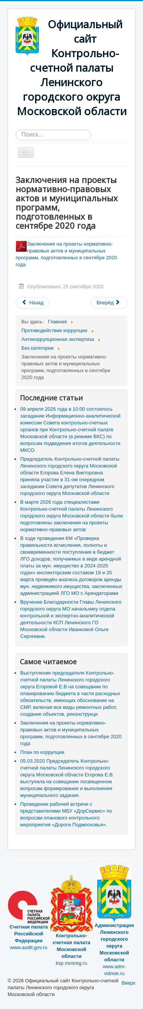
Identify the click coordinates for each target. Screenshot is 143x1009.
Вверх (128, 983)
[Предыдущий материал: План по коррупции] (32, 302)
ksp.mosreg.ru (71, 933)
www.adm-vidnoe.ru (114, 933)
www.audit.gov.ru (29, 927)
